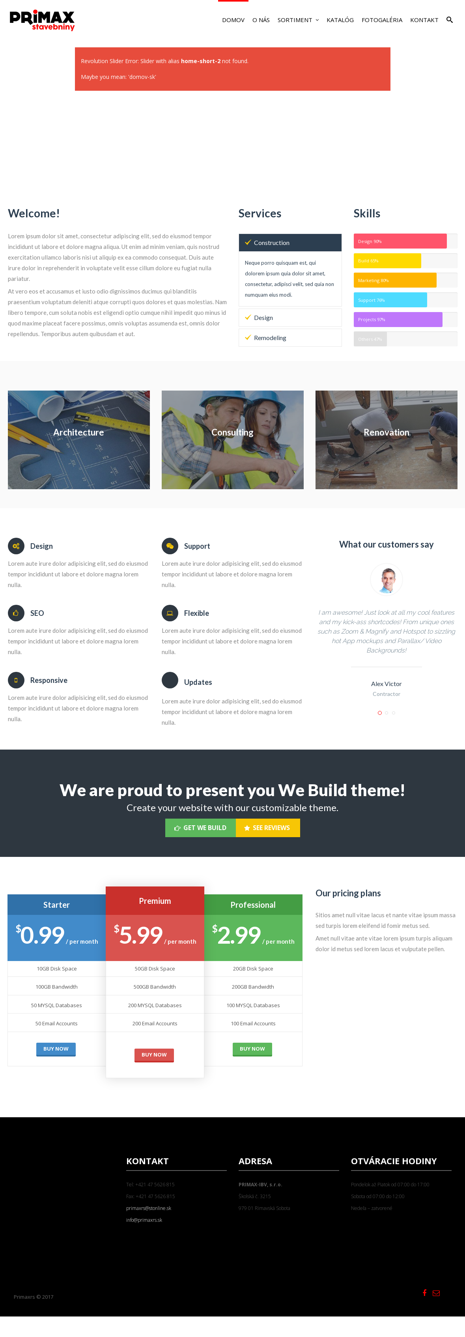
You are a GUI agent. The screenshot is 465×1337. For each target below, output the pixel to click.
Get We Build (200, 827)
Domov (233, 20)
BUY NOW (56, 1048)
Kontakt (424, 20)
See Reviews (267, 827)
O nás (261, 20)
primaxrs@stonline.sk (148, 1208)
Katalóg (340, 20)
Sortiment (298, 20)
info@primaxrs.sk (144, 1220)
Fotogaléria (382, 20)
